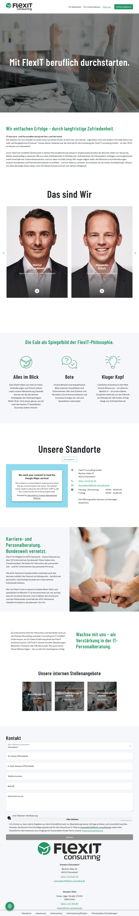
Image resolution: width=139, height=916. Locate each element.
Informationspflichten (77, 913)
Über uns (106, 7)
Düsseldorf (69, 459)
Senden (69, 837)
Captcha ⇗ (126, 820)
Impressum (41, 913)
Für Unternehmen (91, 7)
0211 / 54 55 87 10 (87, 481)
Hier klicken (72, 819)
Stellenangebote (123, 6)
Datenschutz (56, 913)
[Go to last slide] (4, 253)
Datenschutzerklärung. (92, 830)
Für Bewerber (75, 7)
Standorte (26, 913)
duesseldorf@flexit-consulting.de (93, 485)
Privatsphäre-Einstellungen (104, 913)
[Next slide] (135, 253)
